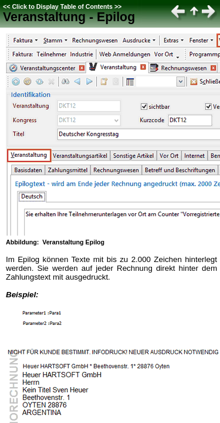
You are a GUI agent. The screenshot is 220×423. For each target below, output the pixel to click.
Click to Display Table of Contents (62, 6)
